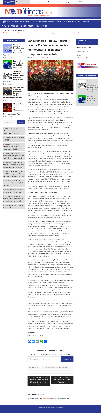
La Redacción (44, 57)
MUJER (44, 26)
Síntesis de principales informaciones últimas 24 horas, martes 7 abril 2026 (57, 2)
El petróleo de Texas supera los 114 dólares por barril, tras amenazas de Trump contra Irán (13, 173)
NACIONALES (12, 22)
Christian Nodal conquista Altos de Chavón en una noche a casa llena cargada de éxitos (13, 109)
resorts (36, 370)
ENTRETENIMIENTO (82, 22)
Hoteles (31, 370)
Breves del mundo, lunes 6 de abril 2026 (91, 98)
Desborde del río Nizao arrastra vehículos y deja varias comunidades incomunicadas (13, 198)
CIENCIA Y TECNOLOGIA (30, 26)
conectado (46, 399)
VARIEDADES (67, 22)
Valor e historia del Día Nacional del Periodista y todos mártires (13, 182)
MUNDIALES (24, 22)
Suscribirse (67, 359)
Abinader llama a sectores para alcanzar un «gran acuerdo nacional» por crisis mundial (13, 92)
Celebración (64, 367)
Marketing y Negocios (51, 367)
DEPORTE (36, 22)
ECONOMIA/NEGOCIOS (51, 22)
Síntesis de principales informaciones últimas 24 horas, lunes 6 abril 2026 (92, 85)
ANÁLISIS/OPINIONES (10, 26)
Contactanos (50, 410)
